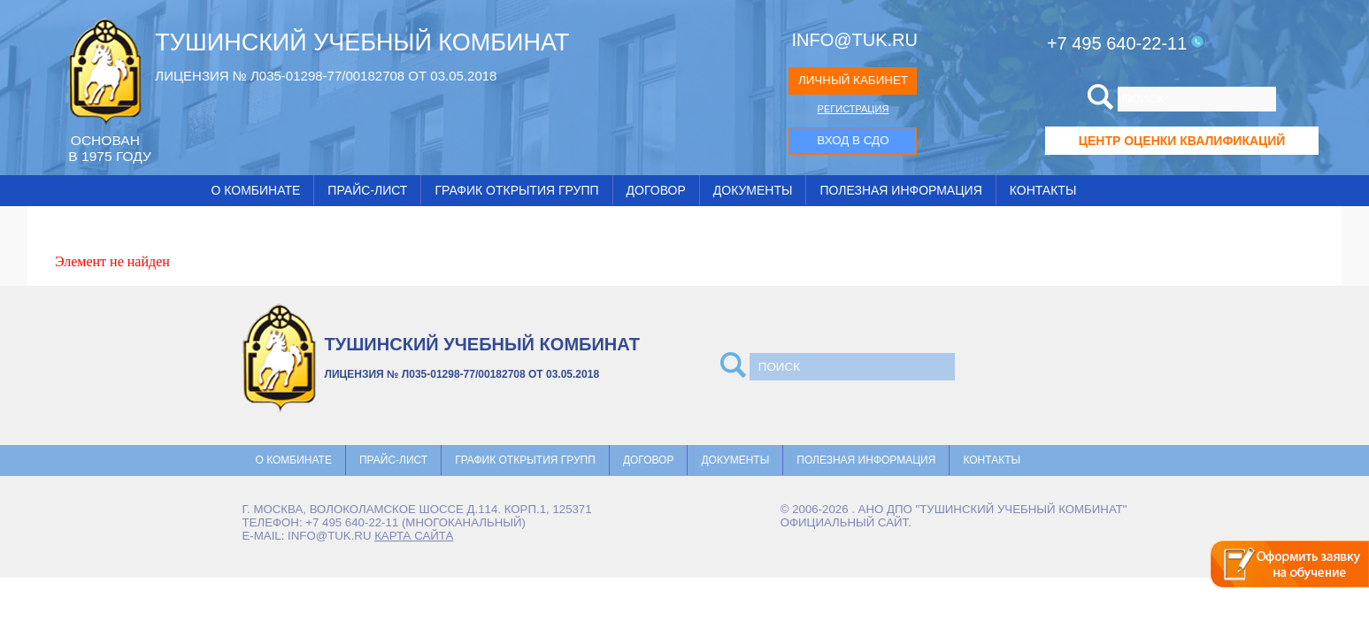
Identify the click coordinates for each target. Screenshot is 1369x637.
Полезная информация (900, 190)
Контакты (1043, 190)
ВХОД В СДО (852, 140)
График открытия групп (516, 190)
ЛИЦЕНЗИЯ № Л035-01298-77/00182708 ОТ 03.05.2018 (325, 75)
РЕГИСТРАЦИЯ (853, 109)
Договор (656, 190)
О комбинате (256, 190)
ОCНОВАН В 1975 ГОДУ (109, 148)
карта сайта (413, 535)
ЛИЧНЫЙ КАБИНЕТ (853, 80)
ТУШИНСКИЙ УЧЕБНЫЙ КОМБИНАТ (362, 42)
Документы (753, 190)
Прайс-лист (367, 190)
